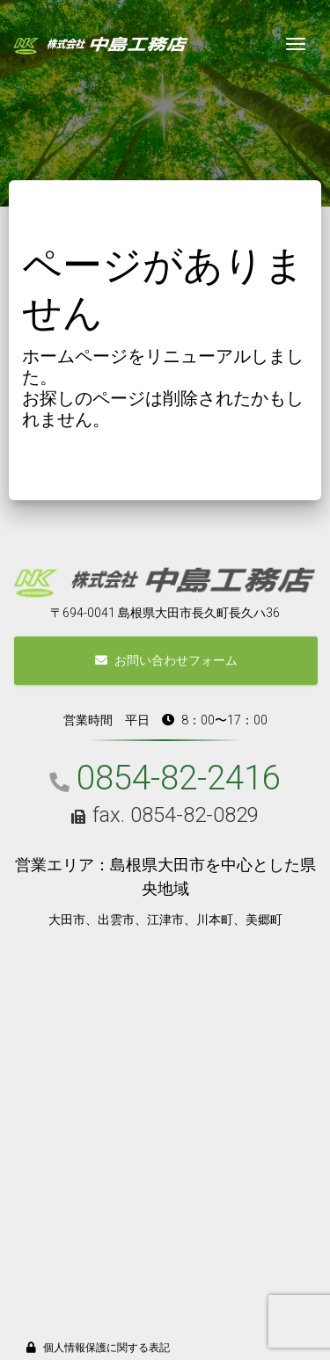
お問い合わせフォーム (166, 660)
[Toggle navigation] (296, 44)
